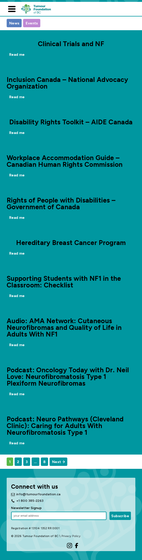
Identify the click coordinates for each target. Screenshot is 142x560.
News (14, 23)
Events (32, 23)
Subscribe (120, 516)
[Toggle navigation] (12, 9)
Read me (17, 54)
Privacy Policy (70, 536)
